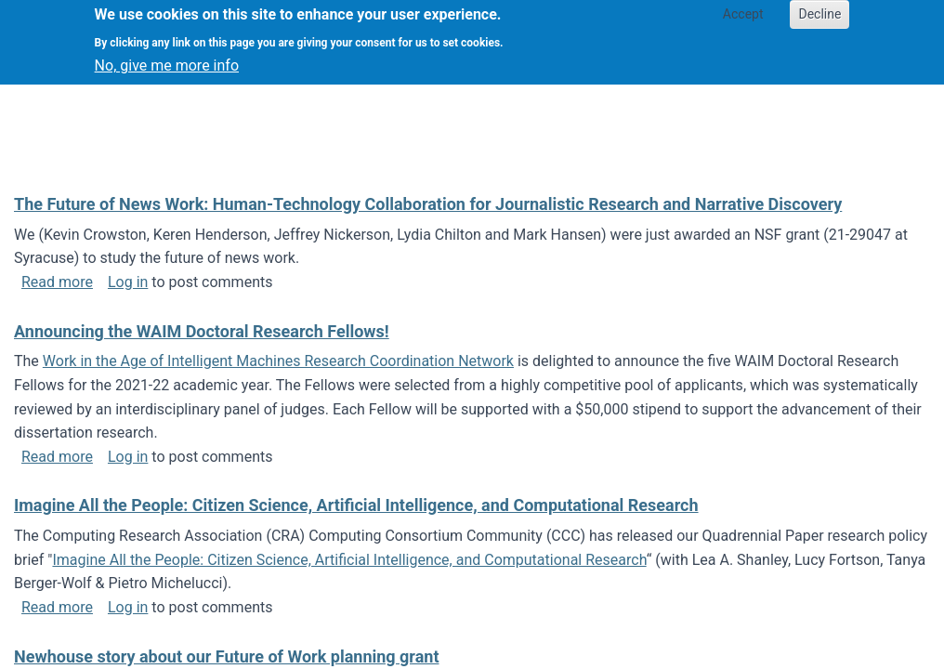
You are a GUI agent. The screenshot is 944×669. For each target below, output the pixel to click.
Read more (57, 282)
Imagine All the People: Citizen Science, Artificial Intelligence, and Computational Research (349, 560)
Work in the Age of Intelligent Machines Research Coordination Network (278, 361)
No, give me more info (167, 58)
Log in (128, 282)
